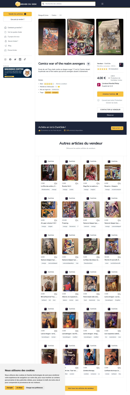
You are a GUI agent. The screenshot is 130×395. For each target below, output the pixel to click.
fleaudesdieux (88, 263)
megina (93, 189)
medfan (75, 337)
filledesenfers (46, 189)
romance (93, 374)
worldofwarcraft (115, 263)
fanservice (72, 226)
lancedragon (109, 300)
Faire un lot (117, 128)
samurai (86, 226)
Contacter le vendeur (110, 110)
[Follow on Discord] (20, 59)
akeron (65, 300)
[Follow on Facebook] (10, 59)
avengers (55, 92)
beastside (92, 300)
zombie (86, 374)
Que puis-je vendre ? (17, 19)
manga (54, 189)
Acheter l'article (110, 94)
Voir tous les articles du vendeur (81, 388)
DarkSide (107, 64)
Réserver (110, 115)
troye (120, 374)
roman (71, 300)
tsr (106, 337)
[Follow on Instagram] (5, 59)
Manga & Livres (43, 15)
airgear (50, 226)
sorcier (72, 374)
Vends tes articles (17, 14)
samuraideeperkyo (117, 226)
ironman (48, 92)
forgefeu (117, 300)
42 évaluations (113, 69)
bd (50, 300)
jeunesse (78, 300)
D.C (61, 15)
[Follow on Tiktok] (24, 59)
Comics (54, 15)
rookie (71, 189)
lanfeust (44, 300)
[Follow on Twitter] (15, 59)
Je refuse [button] (19, 388)
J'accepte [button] (10, 388)
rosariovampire (116, 189)
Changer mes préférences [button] (34, 388)
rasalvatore (112, 337)
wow (106, 263)
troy (54, 300)
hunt (85, 300)
